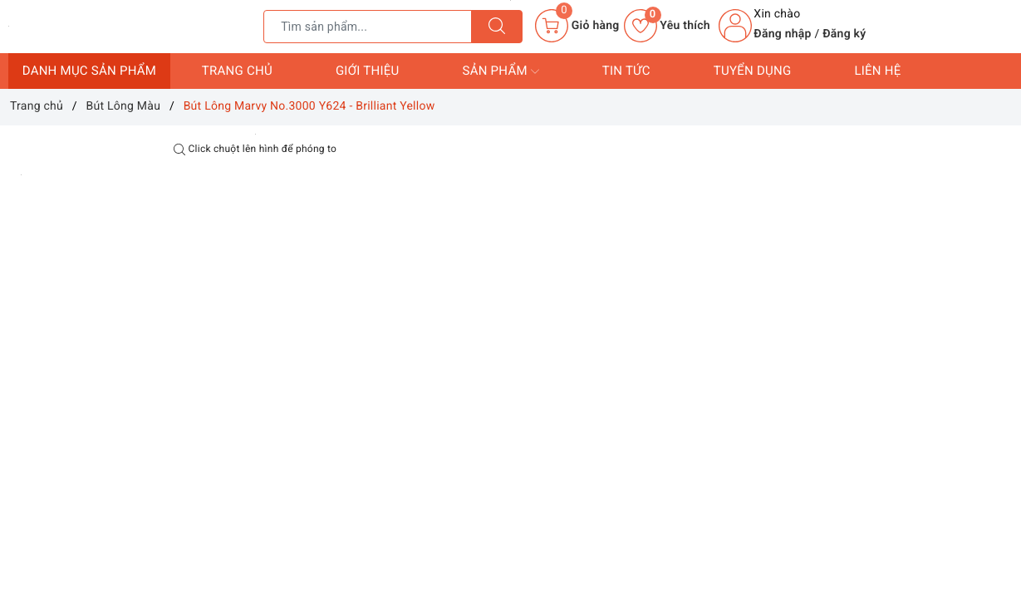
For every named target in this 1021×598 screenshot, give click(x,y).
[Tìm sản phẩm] (367, 26)
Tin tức (626, 70)
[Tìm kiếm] (497, 26)
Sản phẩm (500, 71)
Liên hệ (877, 70)
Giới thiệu (368, 70)
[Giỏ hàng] (577, 25)
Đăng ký (844, 34)
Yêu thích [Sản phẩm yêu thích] (667, 25)
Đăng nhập (782, 34)
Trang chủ (237, 70)
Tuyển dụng (753, 70)
